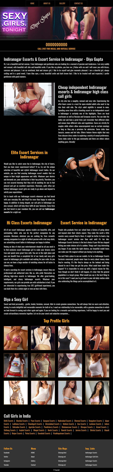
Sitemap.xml (62, 456)
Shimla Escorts (95, 430)
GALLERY (62, 3)
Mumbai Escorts (22, 420)
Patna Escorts (30, 433)
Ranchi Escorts (66, 430)
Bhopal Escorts (38, 430)
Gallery (33, 461)
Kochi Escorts (53, 430)
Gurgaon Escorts (49, 420)
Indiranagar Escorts (91, 452)
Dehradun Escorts (18, 427)
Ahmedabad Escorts (52, 423)
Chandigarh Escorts (35, 423)
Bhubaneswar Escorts (69, 427)
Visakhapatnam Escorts (61, 433)
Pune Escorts (35, 420)
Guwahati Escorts (44, 433)
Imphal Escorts (24, 430)
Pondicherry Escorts (51, 427)
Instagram (7, 461)
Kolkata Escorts (68, 423)
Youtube (6, 465)
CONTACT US (78, 3)
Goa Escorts (81, 423)
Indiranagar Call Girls (91, 456)
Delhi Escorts (8, 420)
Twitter (6, 456)
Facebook (6, 452)
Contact (33, 465)
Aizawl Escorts (101, 427)
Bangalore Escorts (95, 420)
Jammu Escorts (81, 430)
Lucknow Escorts (95, 423)
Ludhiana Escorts (18, 423)
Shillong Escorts (10, 430)
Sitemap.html (62, 452)
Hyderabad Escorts (64, 420)
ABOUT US (46, 3)
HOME (32, 3)
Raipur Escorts (17, 433)
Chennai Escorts (80, 420)
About (33, 456)
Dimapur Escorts (87, 427)
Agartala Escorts (34, 427)
